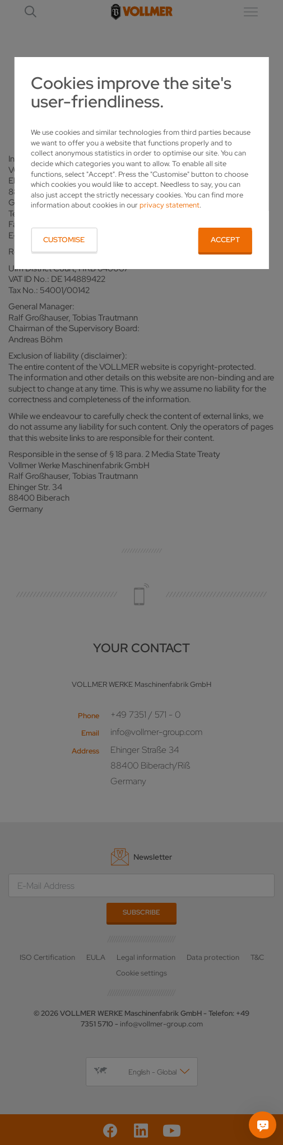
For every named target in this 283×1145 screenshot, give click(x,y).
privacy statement (170, 205)
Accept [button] (225, 239)
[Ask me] (262, 1124)
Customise (64, 239)
